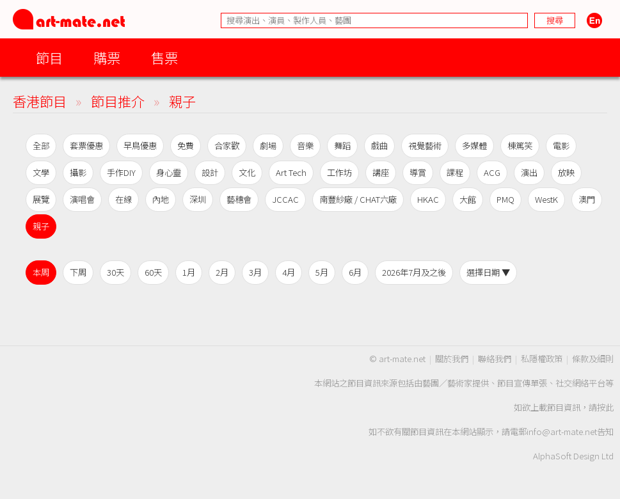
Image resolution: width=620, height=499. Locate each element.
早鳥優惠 (140, 145)
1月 (188, 272)
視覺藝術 (424, 145)
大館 (467, 199)
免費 (185, 145)
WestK (546, 199)
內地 (160, 199)
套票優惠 (86, 145)
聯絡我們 (494, 358)
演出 (529, 172)
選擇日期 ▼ (488, 272)
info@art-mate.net (562, 431)
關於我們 (451, 358)
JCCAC (285, 199)
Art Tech (291, 172)
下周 (78, 272)
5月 (321, 272)
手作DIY (121, 172)
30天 (115, 272)
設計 (210, 172)
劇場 (268, 145)
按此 (605, 407)
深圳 (197, 199)
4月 (288, 272)
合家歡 (226, 145)
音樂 (305, 145)
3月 (255, 272)
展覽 (41, 199)
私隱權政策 (541, 358)
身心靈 (168, 172)
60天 (153, 272)
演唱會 (82, 199)
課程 (455, 172)
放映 (566, 172)
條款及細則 (593, 358)
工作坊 (339, 172)
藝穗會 (239, 199)
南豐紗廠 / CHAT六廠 (358, 199)
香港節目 (40, 101)
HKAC (428, 199)
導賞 (417, 172)
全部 (41, 145)
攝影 (78, 172)
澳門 (586, 199)
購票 (106, 57)
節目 (49, 57)
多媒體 (474, 145)
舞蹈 (342, 145)
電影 (561, 145)
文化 (247, 172)
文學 (41, 172)
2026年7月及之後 (414, 272)
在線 (123, 199)
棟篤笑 (519, 145)
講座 (380, 172)
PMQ (505, 199)
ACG (492, 172)
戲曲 (379, 145)
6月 (355, 272)
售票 (164, 57)
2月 (222, 272)
